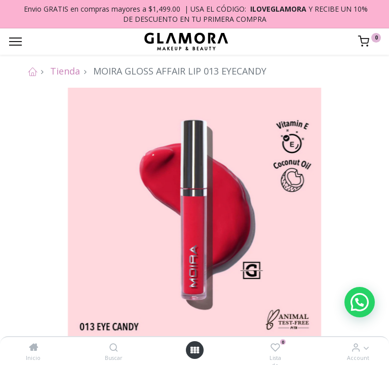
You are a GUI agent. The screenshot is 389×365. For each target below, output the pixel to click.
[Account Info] (356, 347)
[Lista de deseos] (275, 347)
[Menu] (15, 41)
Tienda (65, 71)
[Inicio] (33, 347)
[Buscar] (114, 347)
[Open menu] (194, 350)
